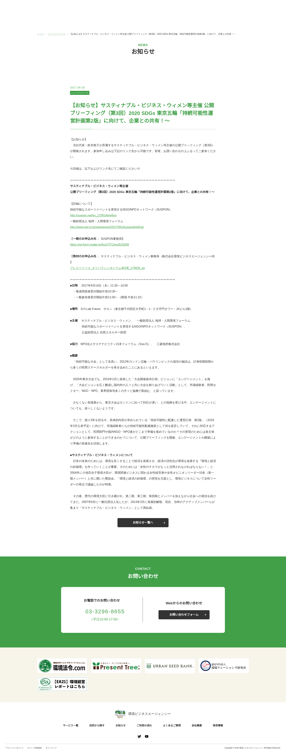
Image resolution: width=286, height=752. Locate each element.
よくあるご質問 (196, 22)
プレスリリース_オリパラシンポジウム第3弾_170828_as (107, 268)
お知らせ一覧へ (143, 522)
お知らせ (125, 21)
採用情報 (218, 726)
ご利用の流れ (160, 22)
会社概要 (231, 22)
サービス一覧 (55, 22)
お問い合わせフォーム (184, 615)
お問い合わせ (271, 8)
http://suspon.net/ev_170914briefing (95, 215)
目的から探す (90, 22)
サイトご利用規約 (34, 748)
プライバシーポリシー (14, 748)
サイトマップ (51, 748)
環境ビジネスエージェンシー (143, 714)
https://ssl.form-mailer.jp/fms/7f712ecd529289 (102, 245)
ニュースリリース (79, 92)
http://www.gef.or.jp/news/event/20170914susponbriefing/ (110, 227)
